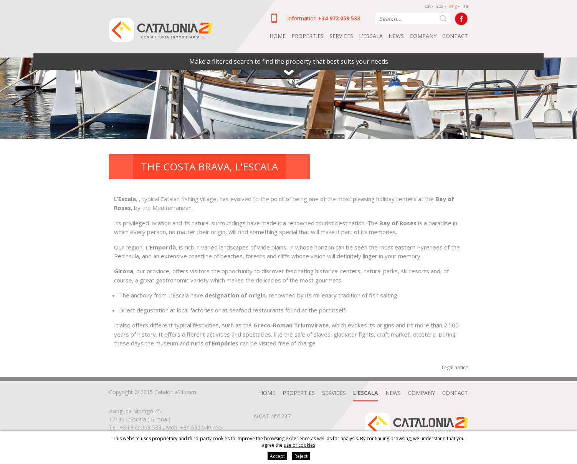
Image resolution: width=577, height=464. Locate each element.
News (396, 36)
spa (439, 6)
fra (465, 6)
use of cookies (299, 445)
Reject (301, 456)
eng (453, 6)
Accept (277, 456)
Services (341, 36)
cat (428, 6)
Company (423, 36)
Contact (455, 36)
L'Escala (371, 36)
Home (277, 36)
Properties (307, 36)
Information (302, 18)
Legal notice (455, 367)
